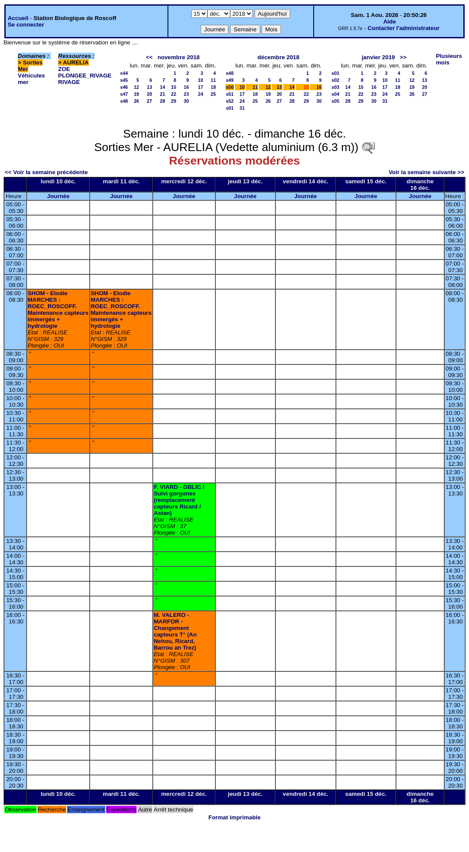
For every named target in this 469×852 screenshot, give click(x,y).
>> (403, 57)
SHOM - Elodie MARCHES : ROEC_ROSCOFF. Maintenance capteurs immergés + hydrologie (57, 309)
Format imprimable (234, 817)
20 (149, 94)
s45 (124, 80)
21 (162, 94)
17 (200, 87)
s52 (230, 101)
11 (213, 80)
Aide (389, 21)
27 (149, 101)
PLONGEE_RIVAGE (85, 75)
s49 (230, 80)
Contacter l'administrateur (403, 28)
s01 (230, 108)
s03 (335, 87)
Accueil (18, 18)
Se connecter (26, 24)
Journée (58, 196)
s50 (230, 87)
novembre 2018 (178, 57)
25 (213, 94)
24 (200, 94)
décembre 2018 (278, 57)
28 (162, 101)
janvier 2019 (378, 57)
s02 (335, 80)
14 (162, 87)
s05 (335, 101)
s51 (230, 94)
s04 (335, 94)
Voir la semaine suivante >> (426, 172)
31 (242, 108)
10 (200, 80)
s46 (124, 87)
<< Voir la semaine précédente (46, 172)
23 (186, 94)
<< (149, 57)
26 (136, 101)
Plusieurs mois (449, 59)
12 (136, 87)
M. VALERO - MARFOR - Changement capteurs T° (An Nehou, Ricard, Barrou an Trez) (175, 631)
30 (186, 101)
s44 (124, 73)
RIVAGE (69, 82)
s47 (124, 94)
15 (173, 87)
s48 (124, 101)
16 (186, 87)
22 (173, 94)
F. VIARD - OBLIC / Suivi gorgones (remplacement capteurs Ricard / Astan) (179, 500)
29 (173, 101)
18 (213, 87)
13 (149, 87)
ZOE (64, 69)
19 (136, 94)
